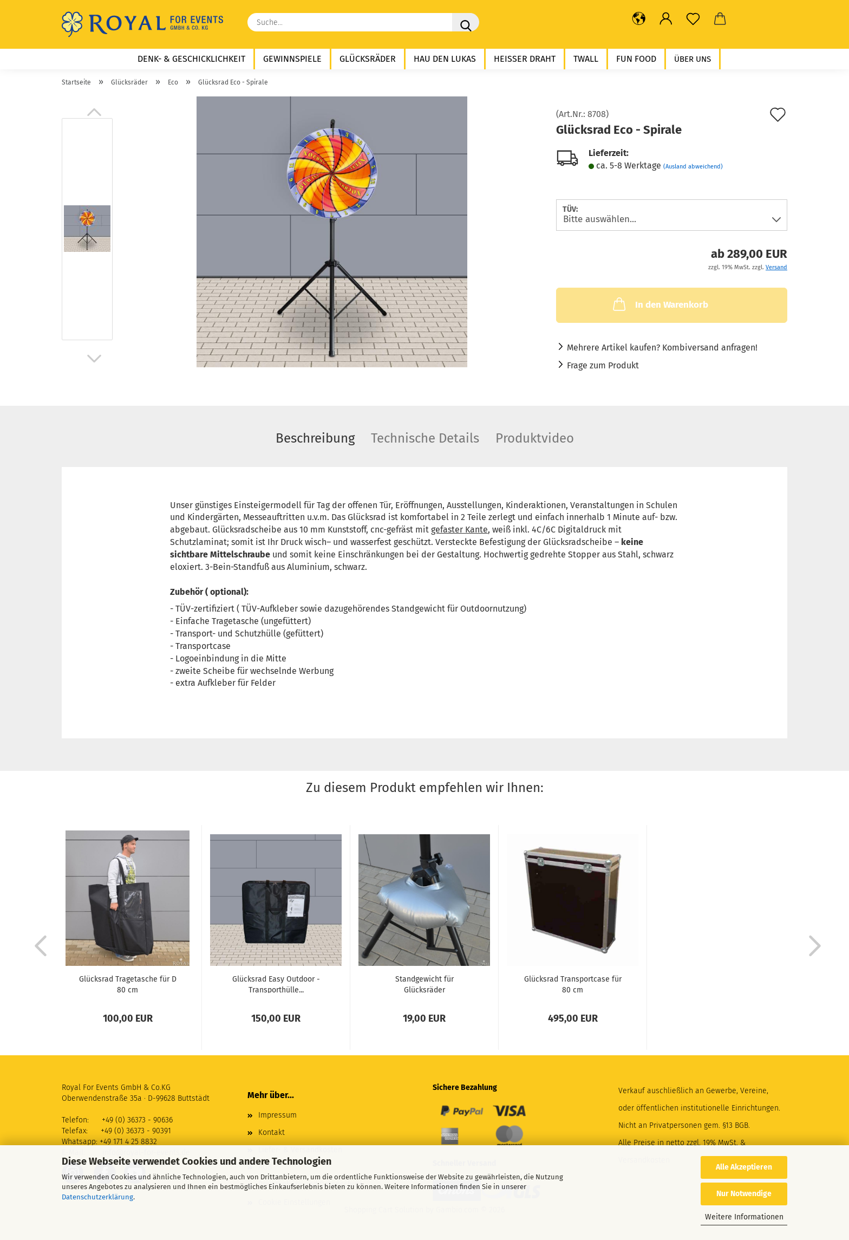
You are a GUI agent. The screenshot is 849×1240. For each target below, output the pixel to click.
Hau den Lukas (445, 59)
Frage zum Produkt (603, 365)
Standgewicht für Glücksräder (424, 984)
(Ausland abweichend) (693, 166)
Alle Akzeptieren (744, 1167)
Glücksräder (367, 59)
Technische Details (425, 438)
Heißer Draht (525, 59)
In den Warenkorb (659, 304)
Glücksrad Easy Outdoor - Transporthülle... (276, 984)
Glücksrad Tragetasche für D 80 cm (128, 984)
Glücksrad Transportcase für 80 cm (573, 984)
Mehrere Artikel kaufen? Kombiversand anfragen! (662, 347)
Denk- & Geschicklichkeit (191, 59)
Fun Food (636, 59)
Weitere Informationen (744, 1217)
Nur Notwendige (744, 1193)
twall (585, 59)
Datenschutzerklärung (97, 1197)
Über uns (692, 59)
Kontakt (271, 1132)
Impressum (277, 1115)
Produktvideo (534, 438)
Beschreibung (315, 438)
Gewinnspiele (292, 59)
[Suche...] (465, 22)
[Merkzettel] (693, 19)
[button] (638, 19)
